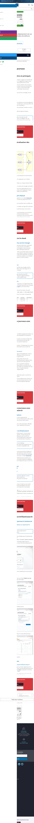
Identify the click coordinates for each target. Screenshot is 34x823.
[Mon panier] (29, 5)
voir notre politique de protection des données (14, 755)
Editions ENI (17, 5)
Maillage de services (24, 698)
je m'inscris (17, 761)
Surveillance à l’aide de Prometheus (10, 698)
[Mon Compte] (32, 5)
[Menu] (1, 5)
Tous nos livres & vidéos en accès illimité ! (17, 1)
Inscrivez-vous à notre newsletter (17, 755)
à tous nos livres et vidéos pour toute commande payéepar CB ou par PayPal (24, 735)
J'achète (16, 131)
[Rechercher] (31, 9)
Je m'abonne (16, 135)
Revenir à (17, 43)
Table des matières (17, 702)
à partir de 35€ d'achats (10, 746)
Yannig (4, 38)
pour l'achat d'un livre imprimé (10, 735)
